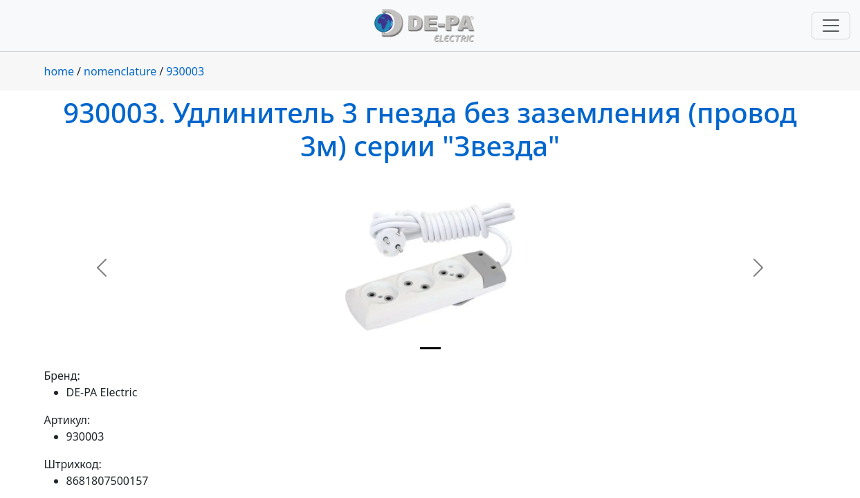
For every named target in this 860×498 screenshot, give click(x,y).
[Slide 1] (430, 348)
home (59, 71)
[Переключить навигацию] (831, 25)
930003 (185, 71)
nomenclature (120, 71)
